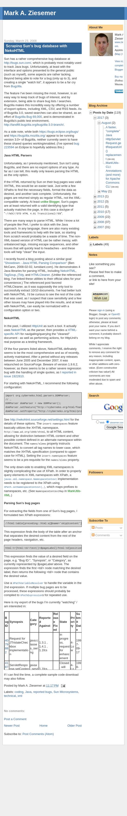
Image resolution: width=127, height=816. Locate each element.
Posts (97, 527)
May (104, 191)
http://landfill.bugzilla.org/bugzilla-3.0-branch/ (34, 124)
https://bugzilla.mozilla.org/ (27, 135)
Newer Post (12, 723)
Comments (101, 535)
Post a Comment (15, 716)
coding (19, 689)
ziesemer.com (117, 422)
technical (10, 693)
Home (43, 723)
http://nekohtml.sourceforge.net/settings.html (40, 419)
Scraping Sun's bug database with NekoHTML (36, 48)
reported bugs (42, 689)
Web (102, 422)
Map (118, 54)
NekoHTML (68, 270)
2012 (100, 201)
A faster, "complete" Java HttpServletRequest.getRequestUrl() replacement (114, 142)
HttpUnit (37, 325)
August (106, 123)
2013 (100, 196)
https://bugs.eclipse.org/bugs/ (58, 131)
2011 (100, 206)
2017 (100, 117)
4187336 (6, 666)
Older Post (75, 723)
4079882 (6, 643)
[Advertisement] (58, 27)
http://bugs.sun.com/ (17, 62)
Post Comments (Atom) (38, 731)
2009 (100, 217)
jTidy (21, 274)
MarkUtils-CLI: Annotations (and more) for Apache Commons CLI (114, 174)
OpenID (115, 314)
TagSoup (10, 274)
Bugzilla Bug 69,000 (28, 116)
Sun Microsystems (65, 689)
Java (28, 689)
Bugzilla (16, 86)
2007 (100, 227)
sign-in (101, 310)
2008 (100, 222)
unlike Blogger (49, 201)
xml (20, 693)
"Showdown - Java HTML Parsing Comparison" (35, 262)
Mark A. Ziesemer (30, 13)
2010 (100, 211)
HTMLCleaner (40, 274)
